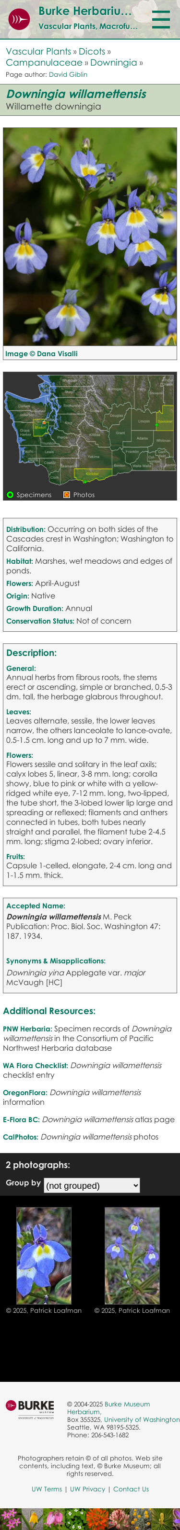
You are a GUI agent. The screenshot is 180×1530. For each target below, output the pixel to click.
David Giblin (68, 74)
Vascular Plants (38, 50)
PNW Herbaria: (27, 1028)
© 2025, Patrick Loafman (44, 1310)
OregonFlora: (25, 1092)
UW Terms (47, 1489)
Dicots (92, 50)
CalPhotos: (20, 1136)
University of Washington (142, 1419)
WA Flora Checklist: (35, 1065)
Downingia (113, 62)
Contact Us (131, 1489)
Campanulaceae (44, 62)
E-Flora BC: (21, 1119)
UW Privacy (87, 1489)
